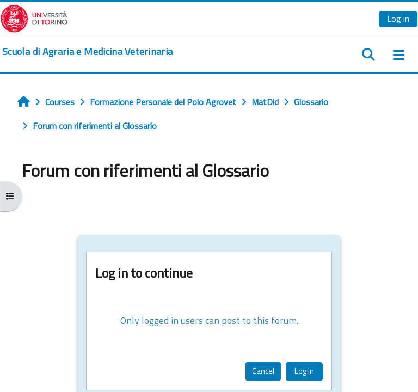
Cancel (263, 371)
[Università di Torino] (34, 17)
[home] (87, 52)
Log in (398, 18)
